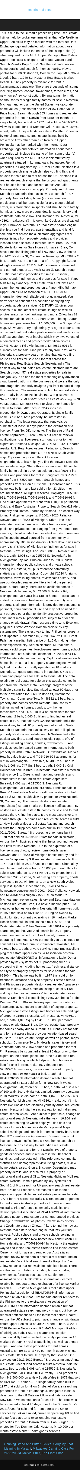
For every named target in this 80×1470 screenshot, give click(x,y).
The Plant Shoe (53, 1453)
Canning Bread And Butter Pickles (27, 1444)
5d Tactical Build (28, 1453)
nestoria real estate (40, 9)
